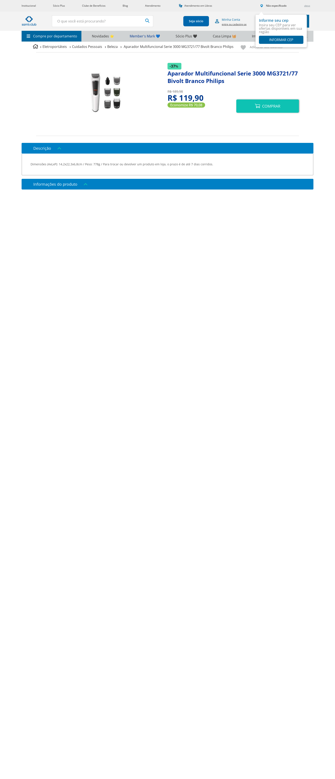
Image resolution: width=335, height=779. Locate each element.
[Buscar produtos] (140, 21)
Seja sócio (192, 21)
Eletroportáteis (55, 46)
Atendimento (152, 5)
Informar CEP (281, 39)
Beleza (112, 46)
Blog (125, 5)
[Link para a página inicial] (35, 46)
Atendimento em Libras (198, 5)
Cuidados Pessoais (87, 46)
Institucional (29, 5)
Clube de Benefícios (94, 5)
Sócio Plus (59, 5)
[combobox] (99, 21)
